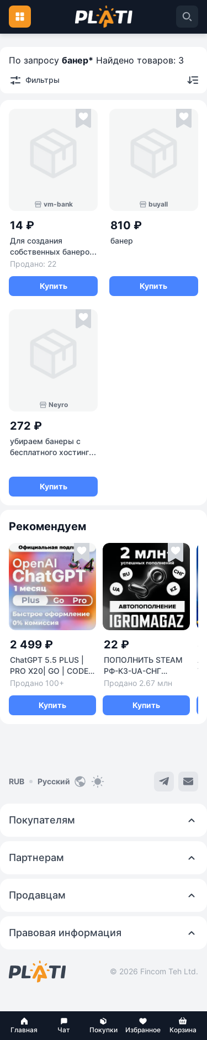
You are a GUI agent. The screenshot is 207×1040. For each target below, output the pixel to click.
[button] (24, 1025)
